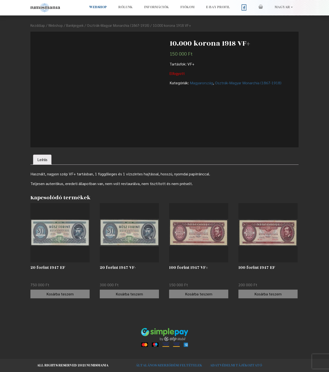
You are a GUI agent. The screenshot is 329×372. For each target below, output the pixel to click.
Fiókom (187, 7)
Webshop (98, 7)
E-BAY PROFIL (218, 7)
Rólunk (125, 7)
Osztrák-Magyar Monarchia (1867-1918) (118, 25)
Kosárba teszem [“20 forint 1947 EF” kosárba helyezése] (60, 293)
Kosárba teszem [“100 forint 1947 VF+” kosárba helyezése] (198, 293)
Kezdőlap (37, 25)
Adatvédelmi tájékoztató (236, 365)
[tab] (42, 160)
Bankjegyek (75, 25)
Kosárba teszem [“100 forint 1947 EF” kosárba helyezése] (268, 293)
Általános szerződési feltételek (169, 365)
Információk (156, 7)
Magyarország (201, 82)
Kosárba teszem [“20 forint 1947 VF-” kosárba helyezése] (129, 293)
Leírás (42, 159)
